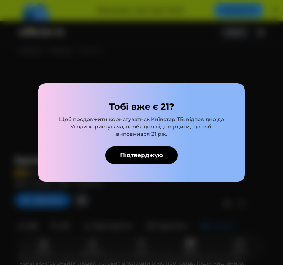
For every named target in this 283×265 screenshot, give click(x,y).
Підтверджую (141, 155)
